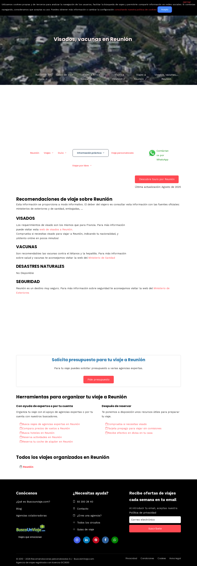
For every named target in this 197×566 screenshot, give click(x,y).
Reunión (34, 153)
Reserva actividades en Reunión (41, 437)
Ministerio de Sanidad (101, 257)
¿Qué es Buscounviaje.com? (33, 501)
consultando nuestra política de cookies (135, 9)
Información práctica (89, 153)
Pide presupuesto (98, 379)
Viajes (47, 153)
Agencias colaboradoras (31, 515)
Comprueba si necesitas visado (126, 424)
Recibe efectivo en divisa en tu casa (129, 432)
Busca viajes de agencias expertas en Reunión (50, 424)
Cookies (162, 558)
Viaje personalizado (122, 153)
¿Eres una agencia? (89, 515)
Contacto (82, 508)
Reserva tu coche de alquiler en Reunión (46, 441)
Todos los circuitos (88, 522)
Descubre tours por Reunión (157, 179)
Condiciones (147, 558)
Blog (19, 508)
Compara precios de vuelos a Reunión (45, 428)
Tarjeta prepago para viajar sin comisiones (133, 428)
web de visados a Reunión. (56, 229)
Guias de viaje (85, 529)
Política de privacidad (142, 512)
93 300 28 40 (85, 501)
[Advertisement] (98, 116)
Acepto (164, 9)
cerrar (187, 2)
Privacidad (131, 558)
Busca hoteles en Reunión (37, 432)
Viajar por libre (80, 165)
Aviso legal (175, 558)
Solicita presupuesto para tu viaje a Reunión (98, 360)
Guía (60, 153)
